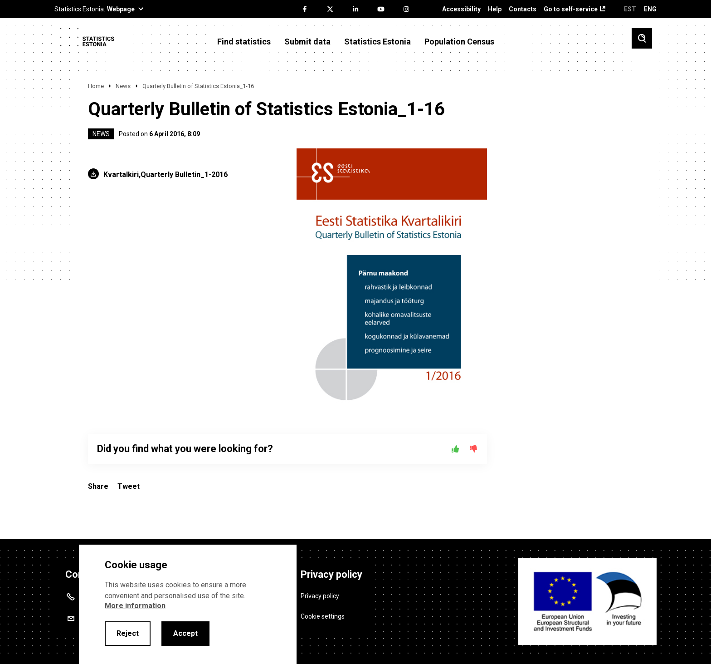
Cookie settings (323, 614)
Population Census (459, 41)
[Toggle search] (642, 38)
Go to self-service (571, 9)
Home (96, 86)
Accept (185, 633)
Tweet (128, 486)
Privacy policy (320, 593)
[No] (473, 449)
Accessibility (461, 9)
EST (630, 9)
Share (98, 486)
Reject (128, 633)
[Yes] (455, 449)
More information (135, 605)
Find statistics (244, 41)
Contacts (522, 9)
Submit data (307, 41)
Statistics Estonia (377, 41)
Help (495, 9)
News (123, 86)
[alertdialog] (188, 604)
